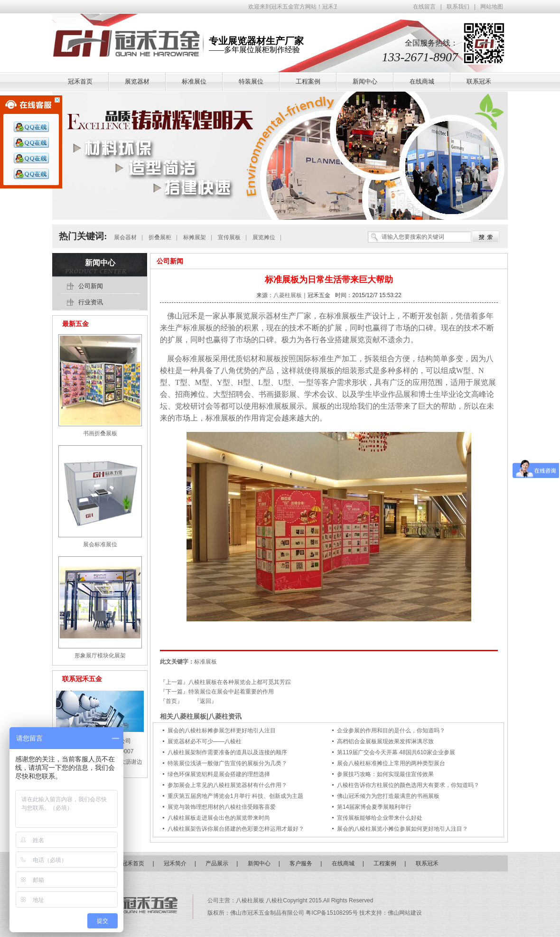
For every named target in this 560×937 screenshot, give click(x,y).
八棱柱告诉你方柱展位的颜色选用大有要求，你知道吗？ (408, 785)
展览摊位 (263, 237)
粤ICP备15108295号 (332, 912)
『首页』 (171, 701)
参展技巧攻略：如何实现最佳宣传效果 (385, 774)
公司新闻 (170, 261)
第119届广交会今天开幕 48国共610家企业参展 (396, 752)
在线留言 (424, 6)
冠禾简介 (175, 863)
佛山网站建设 (405, 912)
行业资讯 (90, 302)
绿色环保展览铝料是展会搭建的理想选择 (219, 774)
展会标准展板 (190, 359)
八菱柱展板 (287, 295)
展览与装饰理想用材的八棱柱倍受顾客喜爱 (222, 807)
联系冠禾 (427, 863)
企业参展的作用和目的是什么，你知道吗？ (391, 730)
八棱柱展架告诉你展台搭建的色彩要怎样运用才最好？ (236, 828)
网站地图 (491, 6)
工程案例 (384, 863)
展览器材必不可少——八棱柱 (205, 741)
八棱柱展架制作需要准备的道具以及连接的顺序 (227, 752)
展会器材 (125, 237)
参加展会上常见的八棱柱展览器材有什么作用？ (227, 785)
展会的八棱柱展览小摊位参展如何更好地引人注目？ (402, 828)
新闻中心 (100, 263)
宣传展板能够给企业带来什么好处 (379, 818)
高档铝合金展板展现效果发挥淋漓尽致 (385, 741)
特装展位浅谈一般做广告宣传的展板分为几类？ (227, 763)
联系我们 (458, 6)
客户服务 (300, 863)
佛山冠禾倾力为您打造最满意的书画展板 (388, 796)
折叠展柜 (160, 237)
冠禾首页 (132, 863)
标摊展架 (194, 237)
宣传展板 (229, 237)
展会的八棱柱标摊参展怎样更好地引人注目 (222, 730)
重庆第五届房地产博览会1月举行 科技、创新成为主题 (235, 796)
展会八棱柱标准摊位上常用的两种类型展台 (391, 763)
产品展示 (216, 863)
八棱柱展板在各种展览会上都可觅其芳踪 (239, 682)
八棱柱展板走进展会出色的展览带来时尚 (219, 818)
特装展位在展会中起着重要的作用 (231, 691)
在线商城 (343, 863)
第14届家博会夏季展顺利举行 (374, 807)
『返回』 (205, 701)
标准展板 (342, 316)
